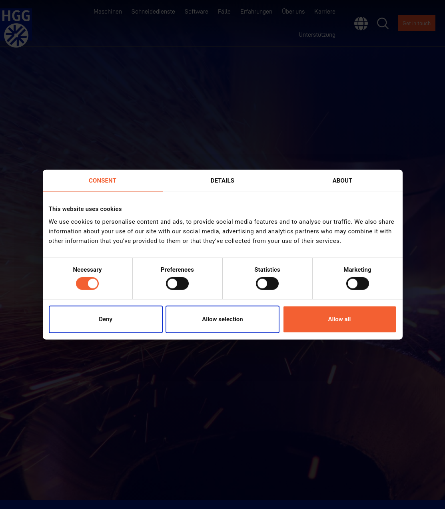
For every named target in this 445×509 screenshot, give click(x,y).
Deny (105, 318)
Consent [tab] (102, 180)
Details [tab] (222, 180)
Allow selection (222, 318)
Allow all (339, 318)
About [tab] (343, 180)
